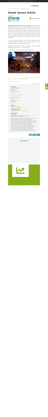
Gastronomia (13, 102)
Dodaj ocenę (24, 78)
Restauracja (24, 110)
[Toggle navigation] (35, 1)
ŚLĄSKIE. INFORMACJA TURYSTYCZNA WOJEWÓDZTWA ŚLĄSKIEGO (21, 1)
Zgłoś (38, 77)
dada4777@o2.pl (17, 108)
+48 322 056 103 (18, 106)
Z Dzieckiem (35, 5)
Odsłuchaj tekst (35, 19)
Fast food (20, 110)
